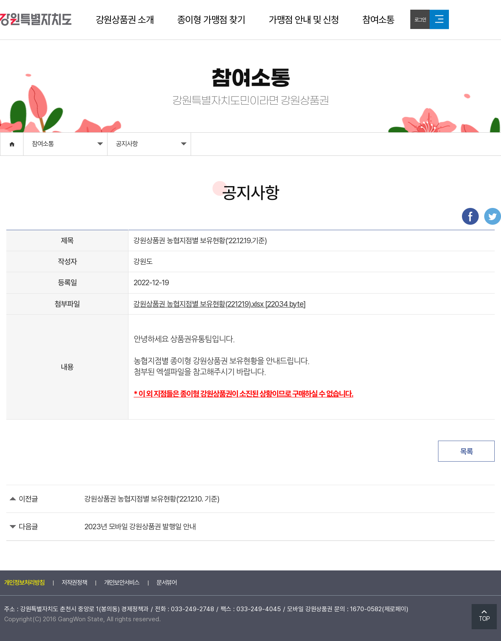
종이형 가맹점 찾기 (211, 20)
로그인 (420, 20)
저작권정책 (74, 582)
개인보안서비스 (121, 582)
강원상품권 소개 (125, 20)
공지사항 (151, 146)
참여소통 (378, 20)
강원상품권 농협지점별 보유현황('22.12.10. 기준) (151, 498)
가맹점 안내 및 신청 (304, 20)
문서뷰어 (167, 582)
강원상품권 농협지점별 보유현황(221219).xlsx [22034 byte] (219, 303)
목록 (466, 451)
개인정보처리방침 (24, 582)
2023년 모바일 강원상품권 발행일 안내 (140, 526)
